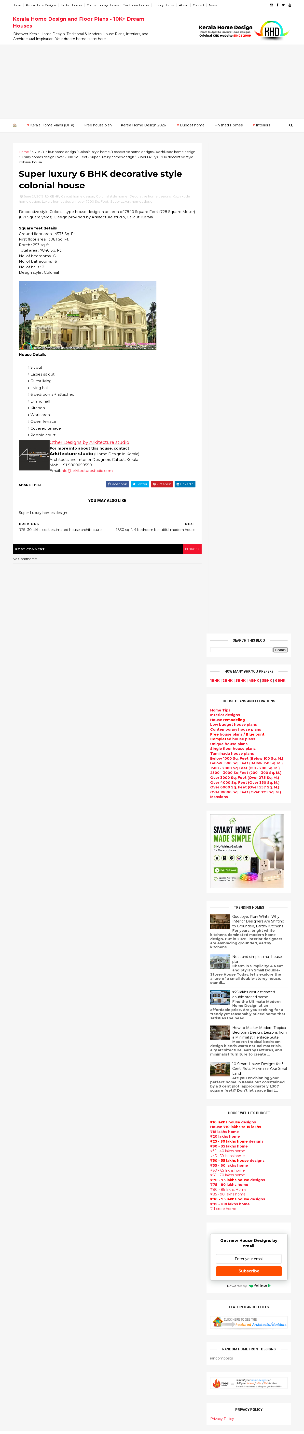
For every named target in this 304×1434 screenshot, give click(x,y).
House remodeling (125, 1339)
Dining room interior (126, 1263)
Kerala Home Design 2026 (143, 125)
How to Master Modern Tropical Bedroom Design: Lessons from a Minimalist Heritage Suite (259, 542)
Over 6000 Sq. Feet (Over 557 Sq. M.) (244, 297)
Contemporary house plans (235, 239)
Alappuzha (23, 1194)
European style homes (128, 1298)
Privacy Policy (222, 928)
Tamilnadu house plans (231, 263)
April (21, 1089)
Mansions (218, 306)
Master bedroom (123, 1315)
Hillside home (120, 1368)
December (27, 1035)
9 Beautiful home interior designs (251, 1005)
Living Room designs (127, 1204)
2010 (23, 1171)
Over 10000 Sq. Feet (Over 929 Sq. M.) (245, 302)
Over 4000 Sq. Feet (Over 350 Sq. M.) (244, 292)
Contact (199, 5)
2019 (23, 1029)
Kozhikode (23, 1228)
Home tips (117, 1362)
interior (114, 1105)
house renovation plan (129, 1327)
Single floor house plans (232, 258)
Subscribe (248, 780)
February (25, 1102)
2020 (23, 1023)
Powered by (248, 796)
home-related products (246, 1168)
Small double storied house (133, 1140)
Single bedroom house (129, 1409)
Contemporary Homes (103, 5)
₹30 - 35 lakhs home (228, 655)
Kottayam (22, 1223)
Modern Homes (72, 5)
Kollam (19, 1218)
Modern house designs (129, 1052)
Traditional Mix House (128, 1350)
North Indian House (126, 1286)
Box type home (122, 1110)
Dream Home (120, 1345)
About (184, 5)
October (25, 1049)
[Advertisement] (152, 81)
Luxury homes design (49, 157)
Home (17, 5)
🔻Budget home (190, 125)
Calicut (42, 1228)
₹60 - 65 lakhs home (227, 680)
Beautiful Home (122, 1087)
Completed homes (125, 1187)
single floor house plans (130, 1222)
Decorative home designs (133, 152)
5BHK (267, 190)
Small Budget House (127, 1099)
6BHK (36, 152)
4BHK (253, 190)
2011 (22, 1164)
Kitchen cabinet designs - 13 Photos (254, 1104)
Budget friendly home (128, 1193)
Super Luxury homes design (124, 157)
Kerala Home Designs (41, 5)
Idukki (19, 1204)
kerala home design (126, 1046)
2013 (23, 1151)
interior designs (249, 1163)
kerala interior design (127, 1181)
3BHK (240, 190)
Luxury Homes (164, 5)
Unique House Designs (129, 1210)
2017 (23, 1124)
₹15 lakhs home (224, 641)
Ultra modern (120, 1227)
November (27, 1042)
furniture (275, 1163)
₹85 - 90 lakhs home (227, 704)
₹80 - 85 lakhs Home (228, 699)
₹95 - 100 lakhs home (229, 713)
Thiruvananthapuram (33, 1247)
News (213, 5)
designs (224, 224)
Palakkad (21, 1237)
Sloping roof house (125, 1070)
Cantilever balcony (125, 1391)
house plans (232, 248)
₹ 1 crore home (223, 718)
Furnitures (117, 1374)
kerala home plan (123, 1081)
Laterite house (121, 1333)
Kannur (20, 1208)
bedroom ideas (122, 1239)
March (23, 1096)
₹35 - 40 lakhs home (227, 660)
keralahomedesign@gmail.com (235, 1295)
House (227, 229)
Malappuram (24, 1232)
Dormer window (122, 1251)
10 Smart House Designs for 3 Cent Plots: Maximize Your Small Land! (259, 578)
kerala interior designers (130, 1321)
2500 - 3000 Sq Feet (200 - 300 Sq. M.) (245, 282)
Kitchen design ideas (127, 1274)
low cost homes (122, 1292)
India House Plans (124, 1075)
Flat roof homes (122, 1064)
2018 (23, 1117)
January (24, 1109)
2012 (23, 1158)
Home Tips (220, 220)
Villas (112, 1116)
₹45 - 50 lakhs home (227, 665)
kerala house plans (125, 1356)
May (21, 1082)
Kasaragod (23, 1213)
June (22, 1075)
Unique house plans (228, 253)
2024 (23, 996)
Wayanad (21, 1256)
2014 (23, 1144)
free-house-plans (124, 1122)
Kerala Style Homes (125, 1134)
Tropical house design (128, 1269)
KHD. (114, 1427)
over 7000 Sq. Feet (84, 157)
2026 (23, 982)
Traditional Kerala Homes (131, 1157)
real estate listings (246, 1192)
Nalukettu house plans (129, 1380)
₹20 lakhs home (224, 646)
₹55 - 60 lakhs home (229, 675)
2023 (23, 1002)
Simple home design (127, 1280)
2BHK (227, 190)
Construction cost (125, 1216)
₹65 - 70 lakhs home (227, 684)
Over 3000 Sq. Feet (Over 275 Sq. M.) (244, 287)
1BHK (214, 190)
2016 (23, 1131)
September (28, 1055)
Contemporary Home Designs (135, 1058)
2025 (23, 989)
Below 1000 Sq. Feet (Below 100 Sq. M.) (246, 268)
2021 (23, 1016)
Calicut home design (59, 152)
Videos (114, 1233)
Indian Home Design (126, 1169)
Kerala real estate (124, 1397)
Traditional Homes (137, 5)
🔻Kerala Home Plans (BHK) (50, 125)
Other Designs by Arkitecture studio (90, 443)
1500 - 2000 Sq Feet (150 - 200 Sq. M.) (244, 277)
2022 (23, 1009)
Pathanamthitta (28, 1242)
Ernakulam (23, 1199)
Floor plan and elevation (130, 1146)
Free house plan (98, 125)
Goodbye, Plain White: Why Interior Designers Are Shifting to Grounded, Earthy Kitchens (258, 431)
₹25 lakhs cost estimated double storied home (253, 504)
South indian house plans (131, 1175)
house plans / (237, 244)
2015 (23, 1137)
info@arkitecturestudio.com (87, 471)
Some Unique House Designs (248, 1044)
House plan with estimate (132, 1257)
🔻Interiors (261, 125)
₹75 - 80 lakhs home (229, 694)
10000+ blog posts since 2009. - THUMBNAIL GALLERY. (53, 1427)
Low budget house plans (233, 234)
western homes (122, 1304)
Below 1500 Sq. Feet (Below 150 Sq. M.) (246, 273)
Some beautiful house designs (249, 1025)
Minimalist (117, 1309)
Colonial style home (94, 152)
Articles (115, 1198)
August (24, 1062)
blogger (189, 549)
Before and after (123, 1403)
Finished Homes (229, 125)
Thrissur (21, 1252)
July (21, 1069)
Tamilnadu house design (131, 1245)
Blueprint (116, 1386)
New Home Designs (126, 1151)
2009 (23, 1178)
